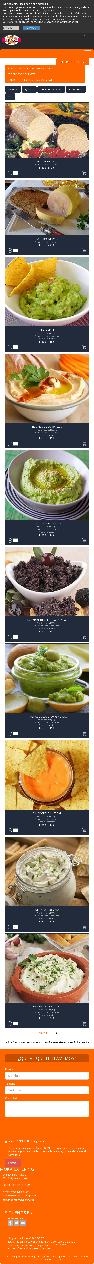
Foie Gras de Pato (47, 238)
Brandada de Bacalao (47, 1006)
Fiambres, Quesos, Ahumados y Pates (31, 80)
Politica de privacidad (35, 1141)
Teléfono (10, 1083)
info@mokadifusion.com (16, 1191)
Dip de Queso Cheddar (47, 813)
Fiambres (13, 89)
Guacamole (47, 330)
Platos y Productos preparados (28, 68)
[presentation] (31, 1126)
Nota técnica (52, 1256)
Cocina (48, 1259)
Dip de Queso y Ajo (47, 909)
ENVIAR (13, 1163)
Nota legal (40, 1256)
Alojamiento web (25, 1256)
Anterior (43, 1032)
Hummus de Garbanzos (47, 426)
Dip (10, 96)
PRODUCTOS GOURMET (21, 74)
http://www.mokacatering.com (19, 1195)
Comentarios (12, 1098)
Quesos (29, 89)
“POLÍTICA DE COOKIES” (45, 21)
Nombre (9, 1069)
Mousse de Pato (47, 161)
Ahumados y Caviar (51, 89)
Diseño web (10, 1256)
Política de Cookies (69, 1256)
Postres (57, 1259)
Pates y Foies (75, 89)
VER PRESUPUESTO (72, 62)
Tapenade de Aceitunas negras (47, 620)
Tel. (17, 1184)
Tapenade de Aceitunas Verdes (47, 716)
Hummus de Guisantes (47, 523)
